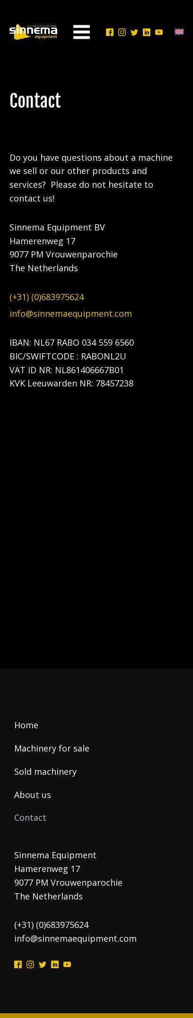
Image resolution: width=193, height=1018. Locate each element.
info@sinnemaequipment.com (70, 313)
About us (32, 794)
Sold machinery (45, 771)
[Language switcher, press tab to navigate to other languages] (177, 32)
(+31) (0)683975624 (46, 297)
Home (26, 725)
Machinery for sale (51, 748)
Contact (30, 817)
